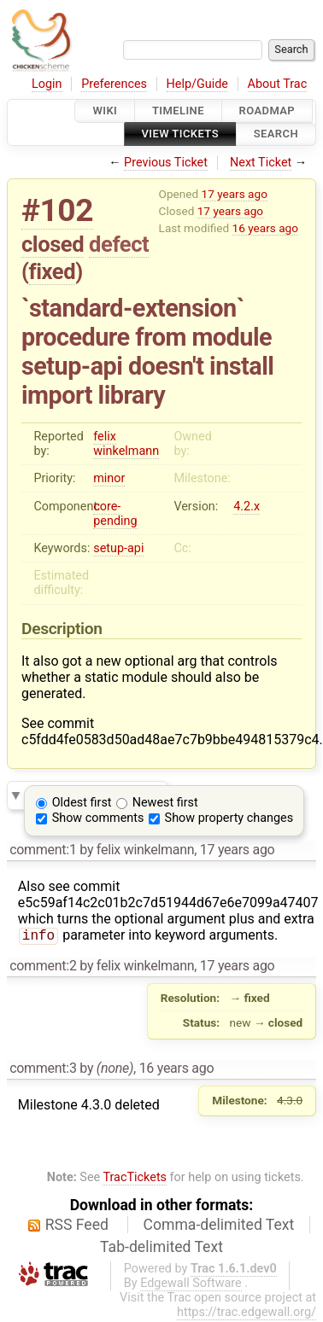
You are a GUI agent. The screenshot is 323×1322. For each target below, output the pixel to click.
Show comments (98, 818)
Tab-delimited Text (161, 1248)
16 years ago (265, 228)
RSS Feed (77, 1226)
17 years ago (234, 194)
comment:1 (42, 850)
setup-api (118, 548)
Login (47, 84)
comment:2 (42, 967)
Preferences (114, 84)
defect (119, 244)
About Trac (278, 84)
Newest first (165, 802)
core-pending (115, 513)
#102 (57, 210)
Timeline (178, 110)
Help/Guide (197, 84)
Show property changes (229, 818)
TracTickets (135, 1179)
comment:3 (42, 1070)
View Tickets (180, 134)
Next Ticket (260, 162)
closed (52, 244)
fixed (52, 271)
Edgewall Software (191, 1285)
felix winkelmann (126, 443)
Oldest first (82, 802)
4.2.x (246, 506)
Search (276, 134)
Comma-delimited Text (219, 1226)
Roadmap (267, 110)
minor (109, 478)
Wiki (104, 110)
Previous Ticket (166, 162)
